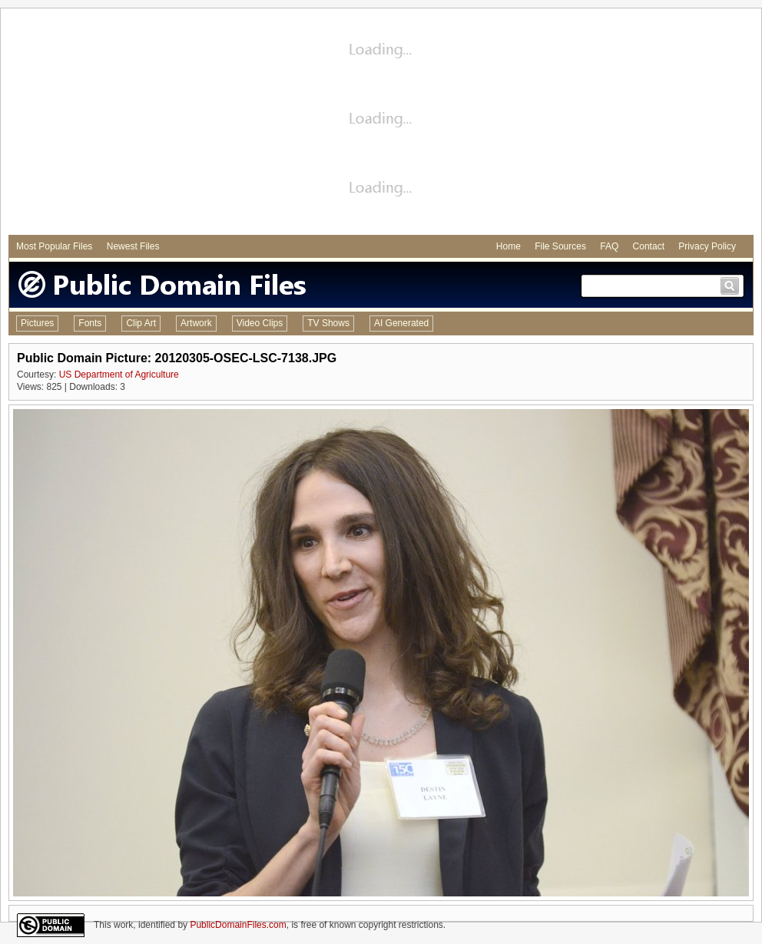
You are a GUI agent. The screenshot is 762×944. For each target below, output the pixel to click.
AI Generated (401, 323)
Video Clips (260, 323)
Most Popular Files (54, 246)
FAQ (609, 246)
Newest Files (133, 246)
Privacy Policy (707, 246)
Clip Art (141, 323)
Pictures (37, 323)
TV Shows (328, 323)
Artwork (196, 323)
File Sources (560, 246)
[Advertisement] (381, 123)
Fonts (89, 323)
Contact (648, 246)
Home (508, 246)
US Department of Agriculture (119, 374)
